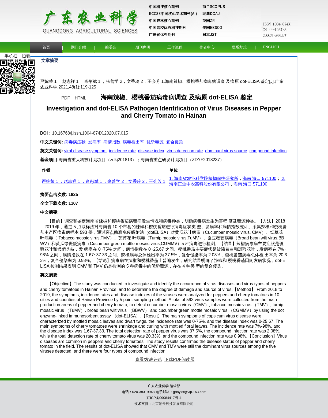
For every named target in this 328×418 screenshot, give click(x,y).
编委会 (110, 47)
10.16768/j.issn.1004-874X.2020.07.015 (90, 133)
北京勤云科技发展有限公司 (173, 404)
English (271, 47)
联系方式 (239, 47)
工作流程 (174, 47)
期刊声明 (142, 47)
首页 (46, 47)
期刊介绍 (78, 47)
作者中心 (206, 47)
